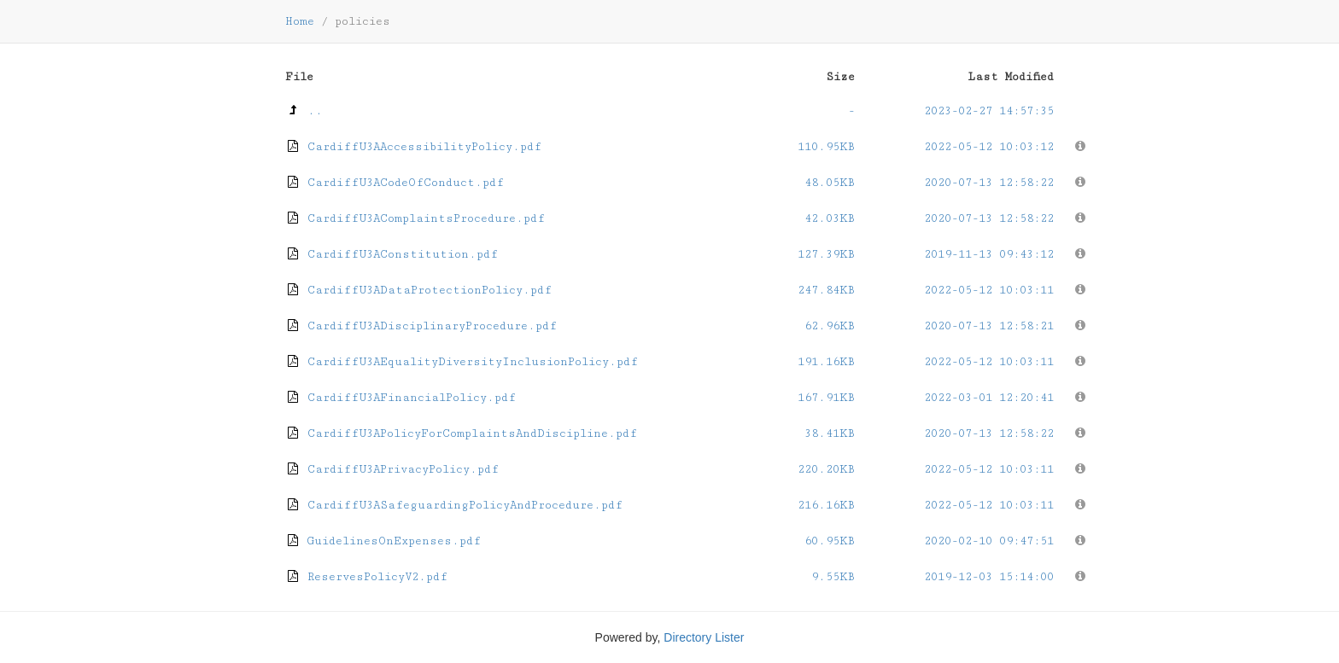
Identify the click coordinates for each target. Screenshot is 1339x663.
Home (299, 21)
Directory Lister (704, 637)
